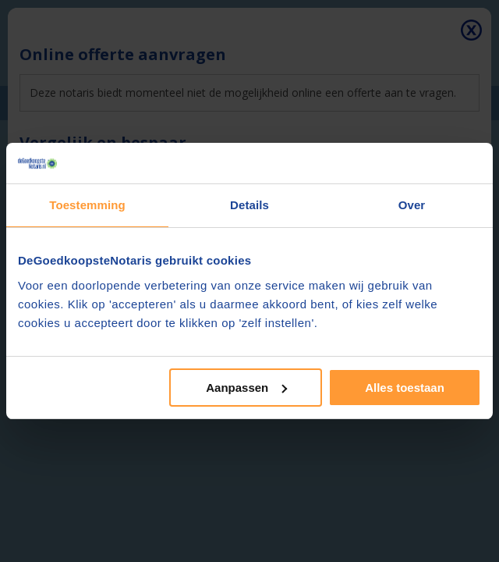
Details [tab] (249, 205)
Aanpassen (246, 387)
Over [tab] (412, 205)
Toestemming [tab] (87, 205)
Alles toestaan (404, 387)
